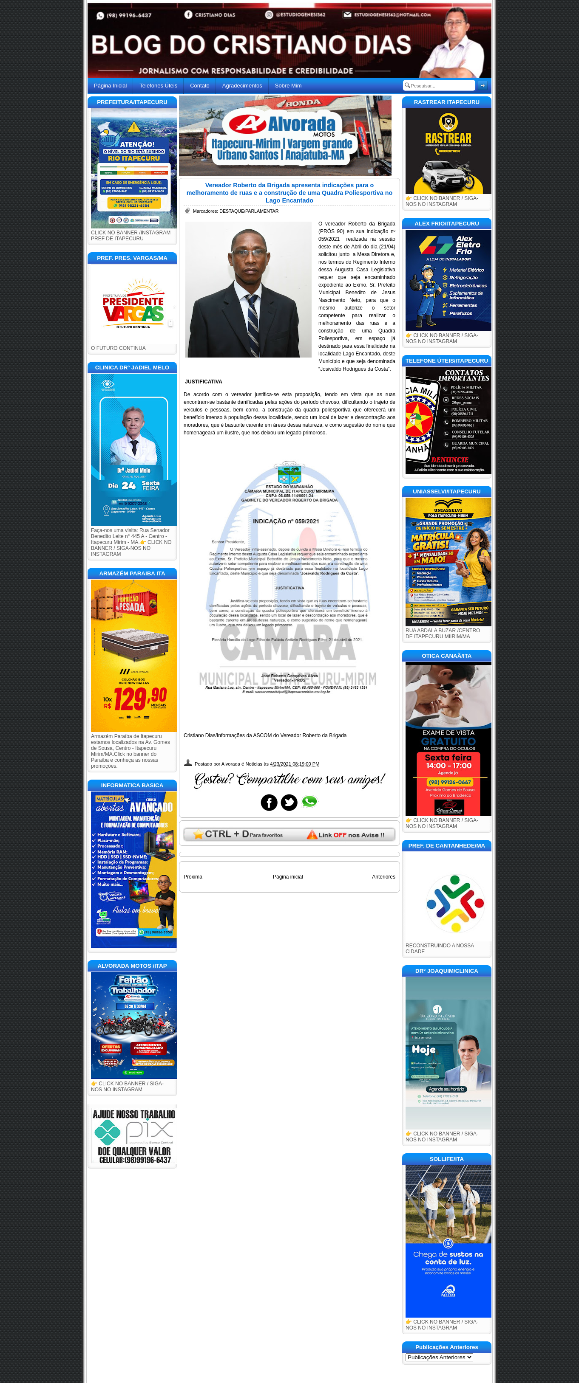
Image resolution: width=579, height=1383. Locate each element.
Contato (200, 85)
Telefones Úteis (158, 85)
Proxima (193, 877)
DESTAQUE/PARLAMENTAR (248, 211)
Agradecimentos (242, 85)
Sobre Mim (288, 85)
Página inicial (288, 877)
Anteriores (383, 877)
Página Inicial (110, 85)
